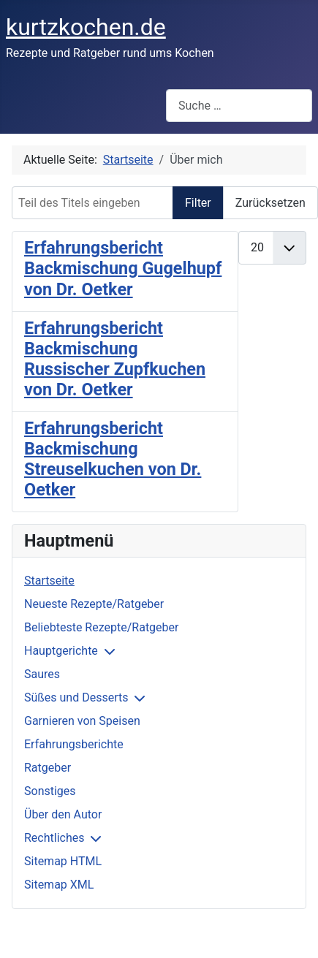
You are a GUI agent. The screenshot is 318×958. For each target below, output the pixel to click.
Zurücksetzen (270, 203)
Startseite (49, 581)
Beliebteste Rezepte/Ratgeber (101, 627)
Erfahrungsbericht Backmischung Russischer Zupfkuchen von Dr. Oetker (114, 359)
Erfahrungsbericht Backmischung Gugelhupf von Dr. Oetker (123, 268)
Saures (42, 674)
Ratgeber (47, 768)
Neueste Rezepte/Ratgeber (94, 604)
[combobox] (239, 105)
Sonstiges (50, 791)
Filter (198, 203)
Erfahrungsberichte (74, 744)
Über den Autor (63, 814)
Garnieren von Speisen (82, 721)
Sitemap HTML (63, 861)
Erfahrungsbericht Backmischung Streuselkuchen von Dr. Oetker (112, 459)
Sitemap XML (59, 885)
